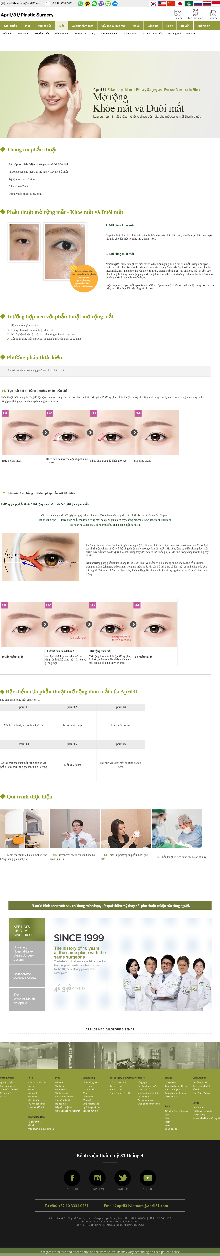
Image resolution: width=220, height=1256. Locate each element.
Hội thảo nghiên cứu (202, 1111)
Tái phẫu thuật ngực (147, 1085)
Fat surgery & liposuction (123, 1077)
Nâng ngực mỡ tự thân (148, 1093)
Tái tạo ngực (143, 1096)
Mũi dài (31, 1089)
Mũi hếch (32, 1125)
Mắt (61, 26)
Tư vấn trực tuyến (201, 1082)
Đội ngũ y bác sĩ (7, 1085)
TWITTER (123, 1189)
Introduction (7, 1077)
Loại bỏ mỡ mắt (109, 33)
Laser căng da (171, 1096)
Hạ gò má (87, 1085)
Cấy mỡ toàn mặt (118, 1082)
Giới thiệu (10, 26)
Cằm (85, 1093)
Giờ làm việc (6, 1093)
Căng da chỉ (170, 1082)
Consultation (199, 1077)
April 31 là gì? (6, 1082)
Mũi (27, 26)
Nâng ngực (143, 1082)
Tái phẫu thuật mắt (152, 33)
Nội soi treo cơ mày (85, 33)
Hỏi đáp (196, 1089)
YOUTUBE (147, 1189)
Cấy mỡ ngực (116, 1085)
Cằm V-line (88, 1096)
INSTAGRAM (97, 1189)
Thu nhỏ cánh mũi (36, 1103)
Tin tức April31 (199, 1107)
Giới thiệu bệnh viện (9, 1089)
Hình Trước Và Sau (201, 1093)
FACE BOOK (72, 1189)
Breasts (142, 1077)
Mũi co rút (44, 26)
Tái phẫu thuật (34, 1121)
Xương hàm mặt (82, 26)
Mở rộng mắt (42, 33)
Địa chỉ (3, 1096)
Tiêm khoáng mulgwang (176, 1111)
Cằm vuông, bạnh (91, 1082)
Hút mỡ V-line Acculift (120, 1093)
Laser (167, 1125)
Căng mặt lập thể (91, 1103)
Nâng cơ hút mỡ (90, 1110)
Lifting (168, 1077)
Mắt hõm (7, 33)
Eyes (57, 1077)
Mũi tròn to (33, 1093)
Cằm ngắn (87, 1100)
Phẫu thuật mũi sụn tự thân (41, 1128)
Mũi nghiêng (33, 1096)
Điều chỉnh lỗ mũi (36, 1107)
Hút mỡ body (116, 1089)
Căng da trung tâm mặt (176, 1093)
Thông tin (203, 26)
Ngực (136, 26)
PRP (167, 1114)
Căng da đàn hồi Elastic (176, 1085)
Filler (167, 1121)
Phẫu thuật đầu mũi (37, 1082)
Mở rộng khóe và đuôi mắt (181, 33)
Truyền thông (199, 1114)
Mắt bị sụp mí (62, 33)
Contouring (89, 1077)
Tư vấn (185, 26)
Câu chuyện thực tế (202, 1085)
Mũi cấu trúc (33, 1100)
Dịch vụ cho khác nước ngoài (206, 1118)
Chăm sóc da (171, 1128)
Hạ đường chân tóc (92, 1107)
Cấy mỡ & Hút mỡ (113, 26)
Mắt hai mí (23, 33)
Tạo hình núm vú (146, 1100)
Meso (167, 1118)
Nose (30, 1077)
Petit (169, 26)
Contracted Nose (37, 1117)
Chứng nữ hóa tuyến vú (149, 1103)
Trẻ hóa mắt (130, 33)
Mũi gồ (31, 1085)
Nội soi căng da (172, 1089)
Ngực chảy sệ (144, 1089)
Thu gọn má (88, 1089)
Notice (196, 1102)
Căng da (153, 26)
